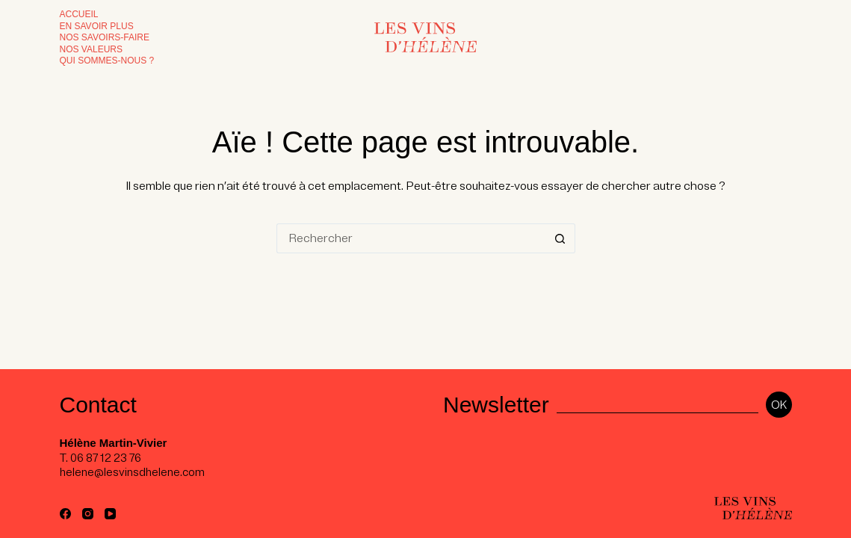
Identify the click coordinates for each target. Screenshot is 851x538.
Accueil (79, 14)
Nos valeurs (91, 49)
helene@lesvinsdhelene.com (132, 472)
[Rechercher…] (410, 238)
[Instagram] (87, 513)
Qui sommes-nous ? (107, 60)
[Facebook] (65, 513)
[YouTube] (110, 513)
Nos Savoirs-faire (104, 37)
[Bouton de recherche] (560, 238)
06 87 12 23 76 (105, 458)
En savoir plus (97, 26)
